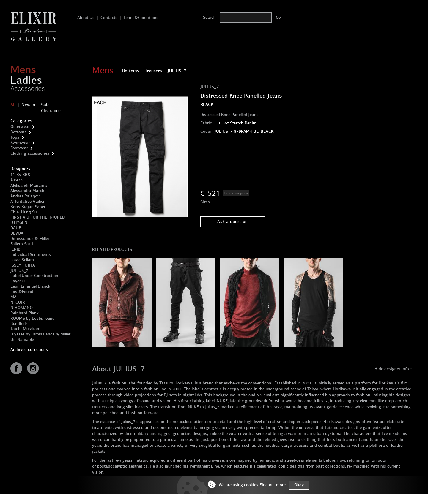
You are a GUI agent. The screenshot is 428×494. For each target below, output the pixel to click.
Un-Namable (22, 339)
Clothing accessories (29, 153)
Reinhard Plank (24, 313)
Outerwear (20, 126)
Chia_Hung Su (23, 212)
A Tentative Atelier (27, 201)
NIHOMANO (21, 307)
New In (28, 104)
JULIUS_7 (19, 270)
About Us (86, 17)
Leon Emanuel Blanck (30, 286)
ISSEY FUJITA (22, 265)
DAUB (15, 227)
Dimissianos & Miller (29, 238)
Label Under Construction (34, 275)
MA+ (14, 297)
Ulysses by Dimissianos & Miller (40, 334)
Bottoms (18, 131)
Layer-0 (17, 281)
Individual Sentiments (30, 254)
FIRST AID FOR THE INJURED (37, 217)
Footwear (19, 148)
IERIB (15, 249)
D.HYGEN (18, 222)
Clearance (51, 110)
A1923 (16, 180)
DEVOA (16, 233)
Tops (14, 137)
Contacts (108, 17)
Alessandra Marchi (27, 190)
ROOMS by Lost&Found (32, 318)
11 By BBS (20, 174)
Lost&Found (21, 291)
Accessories (27, 88)
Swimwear (20, 142)
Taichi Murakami (26, 328)
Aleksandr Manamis (29, 185)
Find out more (272, 484)
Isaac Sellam (22, 259)
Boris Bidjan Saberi (28, 206)
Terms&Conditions (140, 17)
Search (209, 17)
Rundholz (18, 323)
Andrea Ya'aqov (25, 196)
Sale (45, 104)
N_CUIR (17, 302)
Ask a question (232, 221)
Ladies (26, 80)
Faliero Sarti (21, 243)
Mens (23, 69)
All (12, 104)
